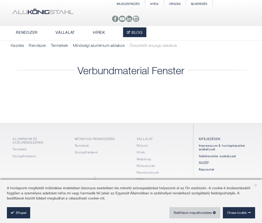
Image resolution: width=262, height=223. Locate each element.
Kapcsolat (206, 169)
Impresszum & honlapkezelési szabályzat (222, 147)
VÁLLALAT (145, 139)
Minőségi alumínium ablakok (99, 45)
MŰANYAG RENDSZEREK (95, 139)
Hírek (141, 152)
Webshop (144, 159)
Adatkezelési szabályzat (217, 156)
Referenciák (146, 166)
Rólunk (142, 145)
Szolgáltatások (24, 156)
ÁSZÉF (204, 163)
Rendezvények (148, 172)
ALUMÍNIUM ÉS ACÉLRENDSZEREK (28, 140)
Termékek (59, 45)
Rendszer (37, 45)
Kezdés (17, 45)
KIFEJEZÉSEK (210, 139)
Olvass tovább (237, 213)
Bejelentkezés (128, 3)
